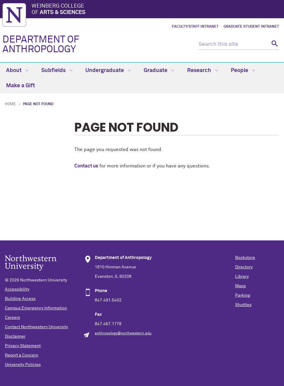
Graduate (159, 70)
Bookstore (245, 258)
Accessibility (17, 289)
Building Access (20, 299)
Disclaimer (15, 336)
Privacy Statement (23, 346)
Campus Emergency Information (36, 308)
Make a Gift (20, 85)
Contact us (86, 166)
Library (242, 276)
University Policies (23, 365)
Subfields (57, 70)
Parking (242, 295)
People (243, 70)
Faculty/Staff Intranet (195, 27)
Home (10, 104)
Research (202, 70)
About (17, 70)
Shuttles (243, 305)
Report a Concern (21, 355)
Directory (244, 267)
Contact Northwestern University (36, 327)
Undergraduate (108, 70)
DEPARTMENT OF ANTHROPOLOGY (40, 44)
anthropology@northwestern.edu (123, 333)
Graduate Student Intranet (251, 27)
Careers (12, 317)
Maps (240, 286)
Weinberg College (157, 9)
